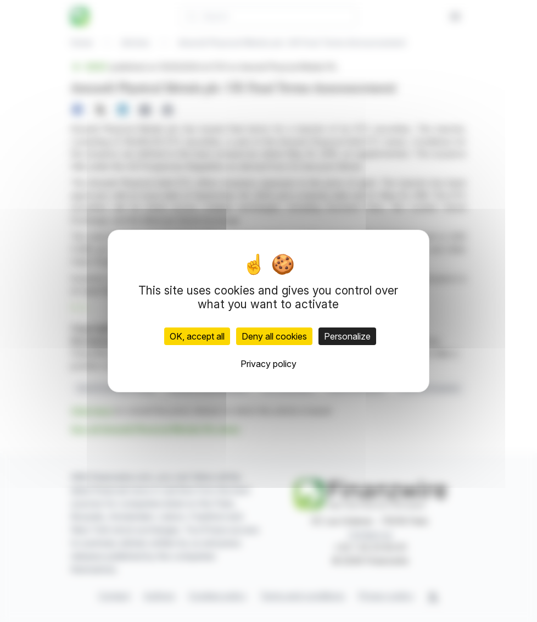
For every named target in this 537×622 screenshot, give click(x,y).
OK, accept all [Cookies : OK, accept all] (197, 336)
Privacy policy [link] (268, 363)
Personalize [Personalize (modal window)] (347, 336)
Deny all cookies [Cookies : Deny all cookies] (274, 336)
